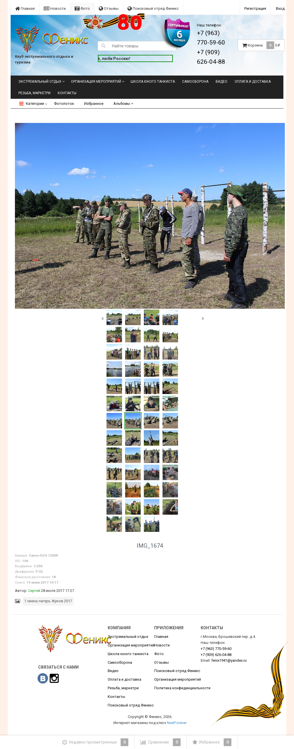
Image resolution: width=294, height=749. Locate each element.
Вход (280, 8)
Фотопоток (64, 103)
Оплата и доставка (253, 82)
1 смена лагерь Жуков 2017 (48, 601)
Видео (221, 82)
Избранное (93, 103)
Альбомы (123, 103)
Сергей (34, 590)
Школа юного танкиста (153, 82)
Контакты (67, 93)
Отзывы (109, 8)
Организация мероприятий (96, 82)
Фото (82, 8)
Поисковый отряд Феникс (153, 8)
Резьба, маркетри (34, 93)
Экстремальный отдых (39, 82)
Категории (31, 103)
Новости (55, 8)
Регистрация (255, 8)
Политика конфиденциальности (182, 688)
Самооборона (195, 82)
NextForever (177, 723)
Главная (25, 8)
